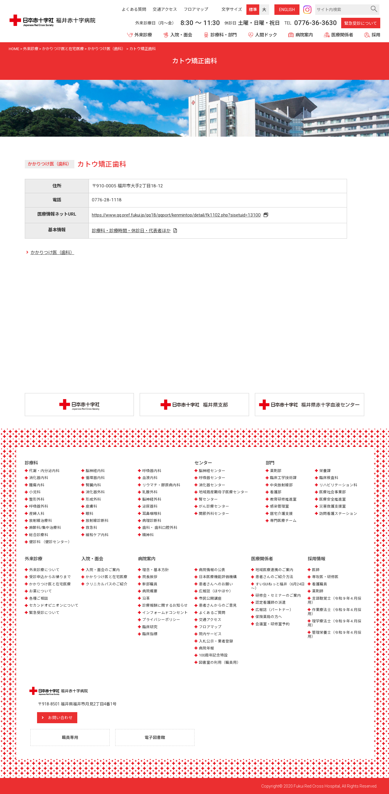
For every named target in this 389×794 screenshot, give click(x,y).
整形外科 (36, 499)
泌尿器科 (149, 506)
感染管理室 (279, 506)
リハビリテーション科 (338, 485)
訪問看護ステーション (338, 513)
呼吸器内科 (151, 471)
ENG (287, 9)
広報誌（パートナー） (274, 609)
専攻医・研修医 (325, 577)
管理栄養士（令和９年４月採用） (334, 634)
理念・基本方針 (155, 569)
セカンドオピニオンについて (53, 605)
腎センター (208, 499)
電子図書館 (155, 737)
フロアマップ (210, 626)
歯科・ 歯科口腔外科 (159, 528)
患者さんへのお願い (216, 584)
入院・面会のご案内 (103, 569)
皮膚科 (91, 506)
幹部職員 (149, 584)
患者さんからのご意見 (218, 605)
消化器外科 (95, 492)
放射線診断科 (97, 520)
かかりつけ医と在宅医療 (50, 584)
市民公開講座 (210, 598)
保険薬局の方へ (268, 616)
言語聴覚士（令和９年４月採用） (334, 600)
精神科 (148, 535)
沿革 (146, 598)
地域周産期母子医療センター (223, 492)
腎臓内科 (93, 485)
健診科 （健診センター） (50, 542)
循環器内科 (95, 478)
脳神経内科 (95, 471)
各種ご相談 (38, 598)
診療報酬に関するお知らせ (165, 605)
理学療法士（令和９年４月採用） (334, 623)
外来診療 (143, 35)
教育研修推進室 (283, 499)
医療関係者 (342, 35)
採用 (376, 35)
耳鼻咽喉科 (151, 513)
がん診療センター (214, 506)
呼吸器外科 (38, 506)
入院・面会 (181, 35)
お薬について (40, 591)
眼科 (89, 513)
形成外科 (93, 499)
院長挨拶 (149, 577)
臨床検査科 (328, 478)
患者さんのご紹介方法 (274, 577)
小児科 (35, 492)
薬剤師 (317, 591)
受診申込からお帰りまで (50, 577)
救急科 (91, 528)
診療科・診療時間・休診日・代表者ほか (131, 230)
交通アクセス (210, 619)
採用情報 (316, 558)
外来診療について (44, 569)
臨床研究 (149, 626)
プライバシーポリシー (161, 619)
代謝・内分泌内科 (44, 471)
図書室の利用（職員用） (220, 662)
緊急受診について (360, 23)
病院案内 (304, 35)
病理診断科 (151, 520)
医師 (316, 569)
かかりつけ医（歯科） (52, 252)
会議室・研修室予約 (272, 624)
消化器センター (212, 485)
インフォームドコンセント (165, 612)
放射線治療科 (40, 520)
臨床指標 (149, 633)
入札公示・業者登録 (216, 641)
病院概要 (149, 591)
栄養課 (325, 471)
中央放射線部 (281, 485)
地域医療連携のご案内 (274, 569)
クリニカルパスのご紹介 (106, 584)
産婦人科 (36, 513)
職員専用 (70, 737)
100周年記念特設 (213, 655)
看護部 (275, 492)
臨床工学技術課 (283, 478)
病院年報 (206, 648)
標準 (253, 9)
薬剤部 (275, 471)
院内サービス (210, 633)
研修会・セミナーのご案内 (278, 595)
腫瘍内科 (36, 485)
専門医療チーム (283, 520)
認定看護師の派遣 (270, 602)
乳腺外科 (149, 492)
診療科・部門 (224, 35)
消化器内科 (38, 478)
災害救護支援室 (332, 506)
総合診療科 (38, 535)
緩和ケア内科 (97, 535)
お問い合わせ (61, 717)
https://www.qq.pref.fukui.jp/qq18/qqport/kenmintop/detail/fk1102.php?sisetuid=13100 (177, 215)
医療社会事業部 (332, 492)
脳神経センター (212, 471)
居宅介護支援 (281, 513)
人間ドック (266, 35)
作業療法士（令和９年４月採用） (334, 611)
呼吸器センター (212, 478)
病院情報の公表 (212, 569)
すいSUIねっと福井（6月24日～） (278, 586)
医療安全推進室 (332, 499)
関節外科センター (214, 513)
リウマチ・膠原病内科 (161, 485)
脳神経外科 (151, 499)
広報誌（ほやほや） (216, 591)
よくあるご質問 (212, 612)
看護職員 (319, 584)
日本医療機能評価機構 (218, 577)
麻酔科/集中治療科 (45, 528)
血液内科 (149, 478)
